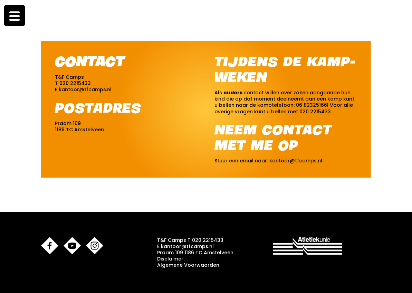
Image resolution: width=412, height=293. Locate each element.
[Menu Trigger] (14, 15)
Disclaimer (170, 258)
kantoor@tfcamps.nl (85, 89)
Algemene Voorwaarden (188, 265)
